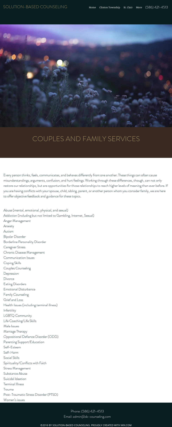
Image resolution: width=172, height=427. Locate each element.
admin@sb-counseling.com (92, 416)
